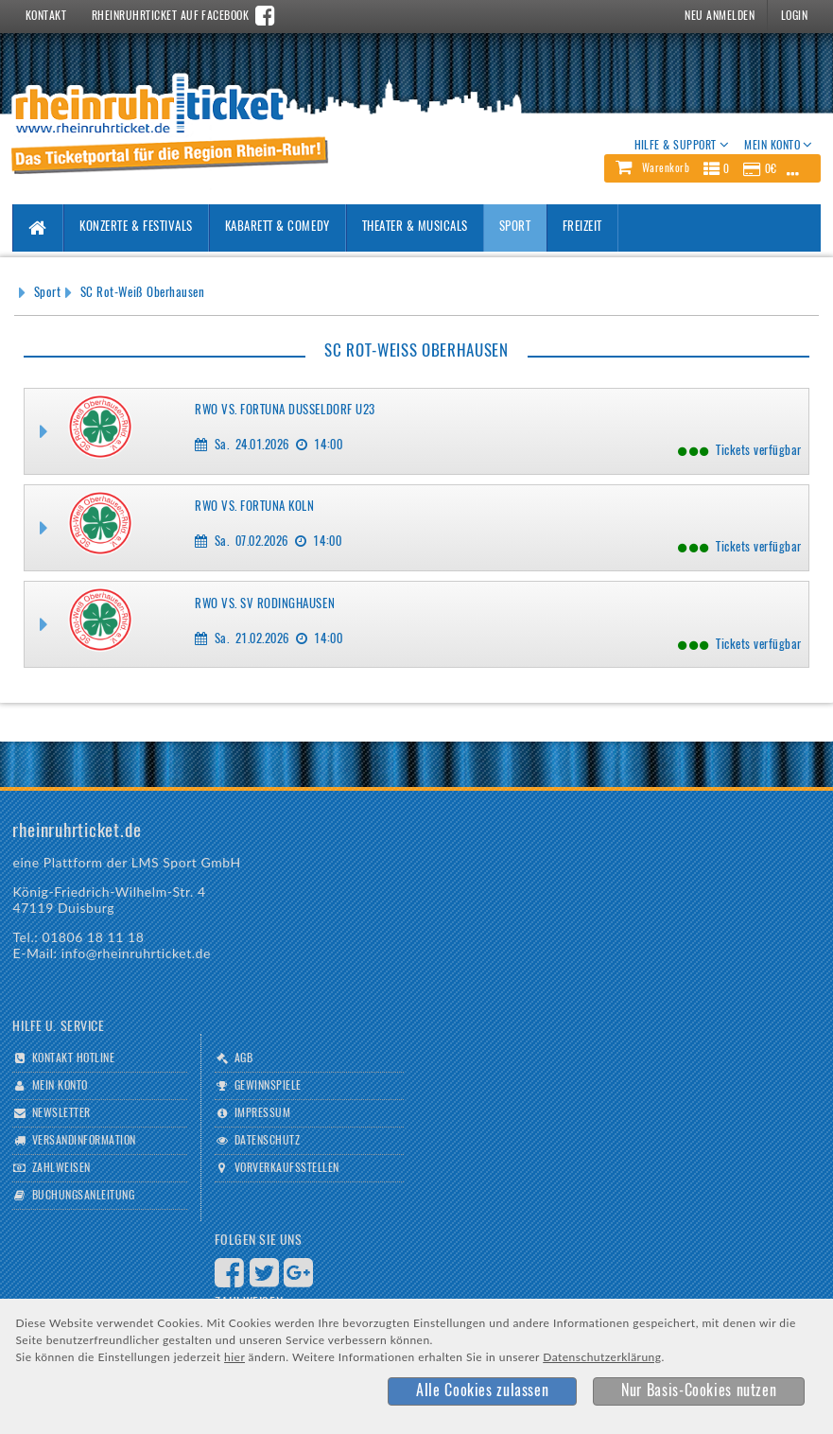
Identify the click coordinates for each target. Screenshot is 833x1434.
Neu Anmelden (720, 16)
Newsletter (61, 1113)
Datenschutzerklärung (602, 1357)
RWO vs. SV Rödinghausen (265, 605)
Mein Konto (60, 1086)
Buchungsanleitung (83, 1195)
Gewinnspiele (268, 1086)
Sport (515, 227)
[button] (712, 168)
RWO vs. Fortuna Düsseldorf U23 (285, 411)
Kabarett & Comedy (277, 227)
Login (794, 16)
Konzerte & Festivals (135, 227)
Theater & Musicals (415, 227)
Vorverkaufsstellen (286, 1168)
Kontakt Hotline (73, 1058)
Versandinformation (84, 1140)
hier (234, 1357)
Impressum (262, 1113)
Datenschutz (267, 1140)
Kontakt (46, 16)
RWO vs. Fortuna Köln (254, 507)
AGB (243, 1058)
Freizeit (582, 227)
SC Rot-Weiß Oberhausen (142, 294)
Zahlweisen (61, 1168)
